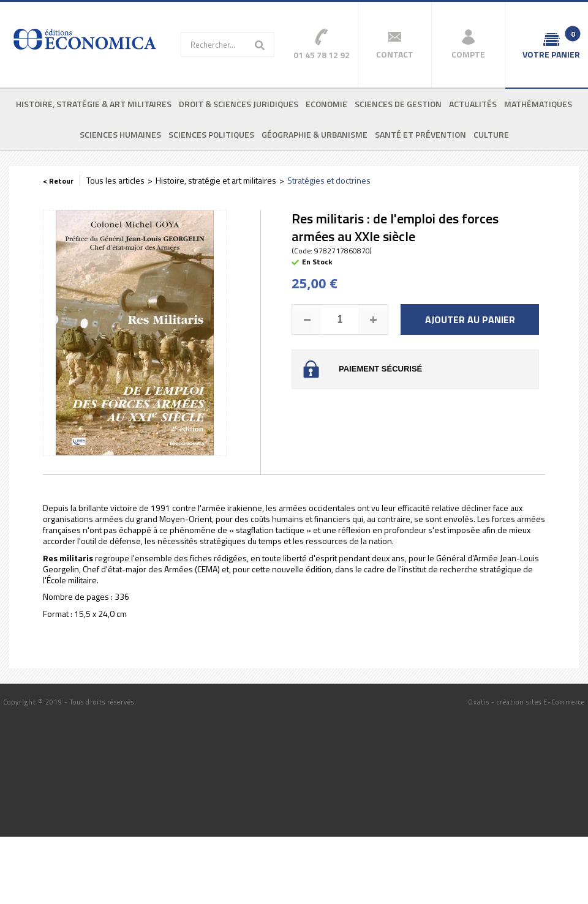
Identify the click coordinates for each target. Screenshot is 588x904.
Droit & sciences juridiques (238, 103)
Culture (491, 134)
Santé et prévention (420, 134)
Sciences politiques (211, 134)
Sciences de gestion (398, 103)
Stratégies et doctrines (329, 180)
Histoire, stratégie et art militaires (216, 180)
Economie (326, 103)
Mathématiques (538, 103)
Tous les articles (115, 180)
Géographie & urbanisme (315, 134)
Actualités (473, 103)
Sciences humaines (120, 134)
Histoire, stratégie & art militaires (94, 103)
